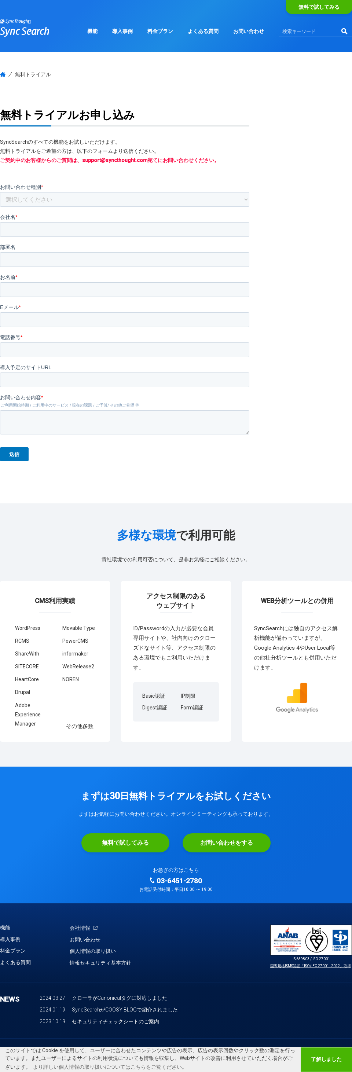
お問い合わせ (248, 31)
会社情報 (84, 928)
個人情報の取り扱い (93, 951)
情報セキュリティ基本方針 (100, 963)
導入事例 (122, 31)
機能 (92, 31)
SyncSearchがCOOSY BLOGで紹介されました (125, 1010)
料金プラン (160, 31)
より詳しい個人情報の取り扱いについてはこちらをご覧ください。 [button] (110, 1067)
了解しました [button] (326, 1059)
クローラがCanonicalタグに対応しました (119, 998)
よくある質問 (203, 31)
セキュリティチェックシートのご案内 (115, 1021)
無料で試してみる (319, 7)
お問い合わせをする (226, 842)
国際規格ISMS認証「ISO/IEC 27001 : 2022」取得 (310, 966)
